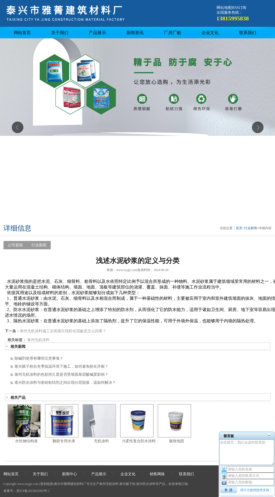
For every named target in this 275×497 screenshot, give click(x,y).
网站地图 (224, 8)
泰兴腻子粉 (127, 484)
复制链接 (46, 484)
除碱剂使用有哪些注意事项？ (38, 358)
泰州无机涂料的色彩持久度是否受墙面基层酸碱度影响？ (61, 374)
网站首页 (22, 32)
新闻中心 (69, 474)
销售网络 (157, 474)
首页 (239, 228)
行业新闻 (250, 228)
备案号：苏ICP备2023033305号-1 (26, 491)
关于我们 (59, 32)
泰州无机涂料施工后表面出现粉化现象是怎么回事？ (63, 331)
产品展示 (97, 32)
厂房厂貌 (172, 32)
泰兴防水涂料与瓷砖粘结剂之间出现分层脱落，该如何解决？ (65, 383)
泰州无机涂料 (38, 340)
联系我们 (247, 32)
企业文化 (210, 32)
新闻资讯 (135, 32)
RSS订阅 (239, 8)
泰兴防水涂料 (146, 484)
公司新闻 (15, 245)
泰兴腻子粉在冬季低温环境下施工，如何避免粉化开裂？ (61, 366)
